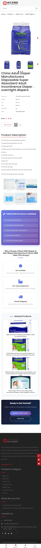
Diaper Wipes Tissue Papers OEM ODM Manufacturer (18, 508)
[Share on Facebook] (6, 118)
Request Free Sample (20, 413)
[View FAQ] (20, 125)
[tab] (13, 135)
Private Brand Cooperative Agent (12, 505)
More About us (6, 464)
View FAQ (20, 419)
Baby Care (5, 476)
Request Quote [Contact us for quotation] (11, 125)
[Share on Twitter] (8, 118)
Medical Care (6, 487)
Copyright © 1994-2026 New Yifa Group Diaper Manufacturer (19, 542)
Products (10, 14)
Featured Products (8, 490)
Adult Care (19, 14)
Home (4, 8)
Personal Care (6, 482)
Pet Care (5, 493)
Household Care (7, 485)
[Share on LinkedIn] (11, 118)
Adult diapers (29, 14)
